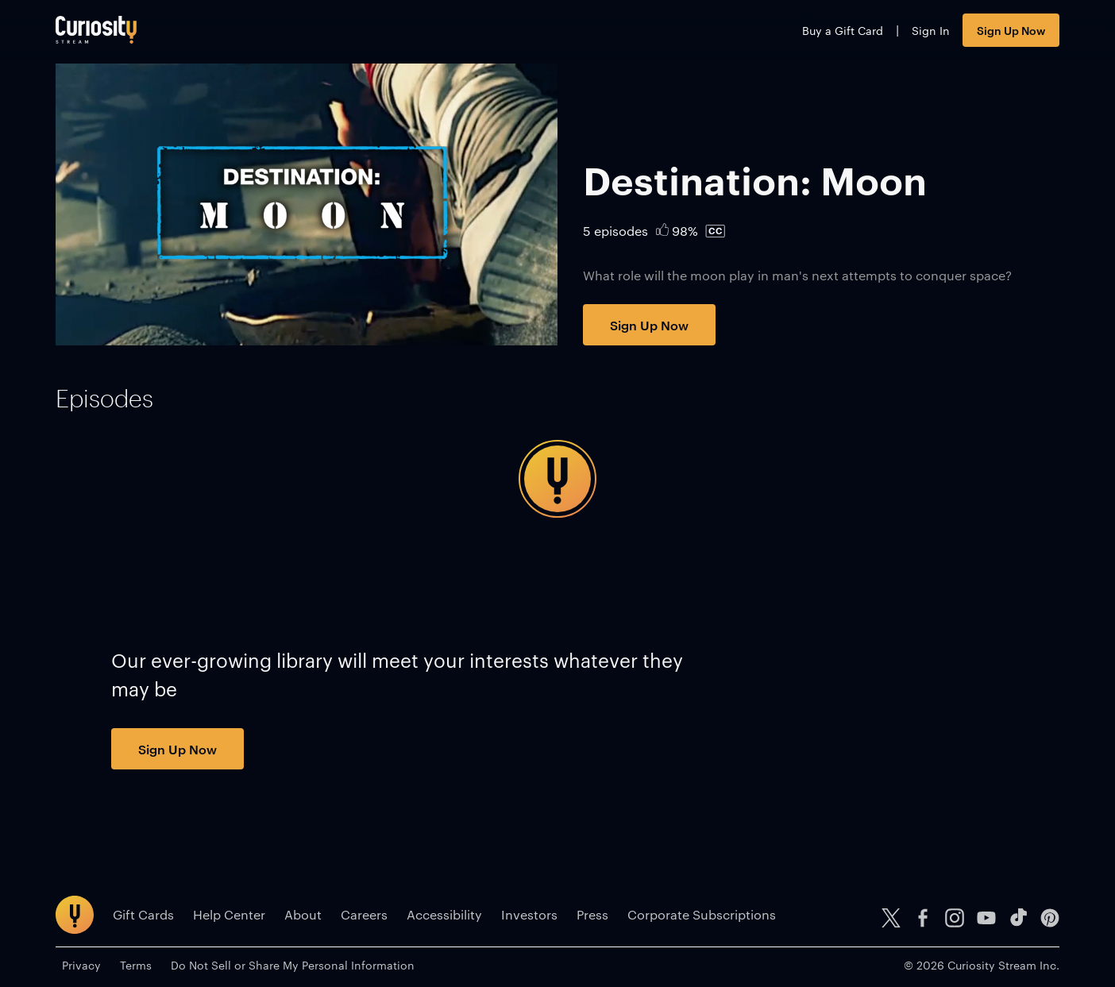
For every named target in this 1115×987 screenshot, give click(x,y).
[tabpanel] (557, 479)
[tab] (104, 399)
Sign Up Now (1011, 29)
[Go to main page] (96, 29)
